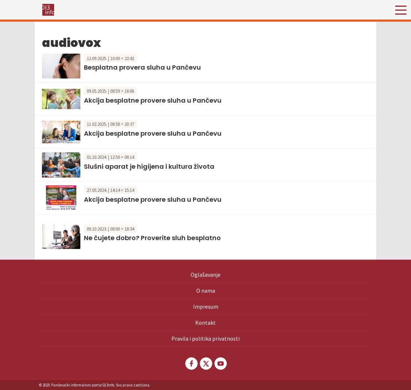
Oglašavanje (205, 274)
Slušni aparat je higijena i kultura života (149, 166)
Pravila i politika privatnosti (205, 338)
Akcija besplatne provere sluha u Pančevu (152, 100)
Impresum (205, 306)
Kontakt (205, 322)
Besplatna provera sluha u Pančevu (142, 67)
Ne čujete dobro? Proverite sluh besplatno (152, 237)
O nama (205, 290)
